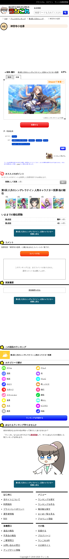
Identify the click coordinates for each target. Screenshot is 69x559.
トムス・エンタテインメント (20, 144)
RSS (5, 519)
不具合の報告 (9, 535)
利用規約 (7, 504)
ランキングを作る (46, 504)
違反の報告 (8, 531)
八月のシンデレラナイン (19, 140)
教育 (6, 411)
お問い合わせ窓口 (11, 545)
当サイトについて (11, 499)
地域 (40, 411)
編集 (63, 148)
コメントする (34, 254)
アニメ (14, 136)
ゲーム (46, 140)
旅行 (40, 389)
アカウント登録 (45, 519)
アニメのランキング (18, 19)
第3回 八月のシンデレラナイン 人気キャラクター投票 (38, 72)
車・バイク (43, 384)
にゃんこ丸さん (60, 156)
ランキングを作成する (34, 418)
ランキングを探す (46, 499)
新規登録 (34, 435)
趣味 (40, 395)
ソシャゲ (39, 140)
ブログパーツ (44, 535)
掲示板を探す (44, 509)
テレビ (41, 379)
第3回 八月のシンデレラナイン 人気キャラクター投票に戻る (34, 233)
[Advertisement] (34, 49)
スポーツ (8, 389)
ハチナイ (31, 140)
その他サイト (44, 545)
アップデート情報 (11, 550)
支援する (42, 531)
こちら (18, 164)
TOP (5, 19)
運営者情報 (8, 514)
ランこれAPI (44, 540)
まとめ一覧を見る (46, 514)
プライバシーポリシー (13, 509)
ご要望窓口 (8, 540)
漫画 (6, 373)
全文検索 (37, 8)
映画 (6, 379)
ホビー (7, 384)
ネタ (6, 406)
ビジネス (42, 406)
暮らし (41, 400)
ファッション (9, 395)
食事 (6, 400)
